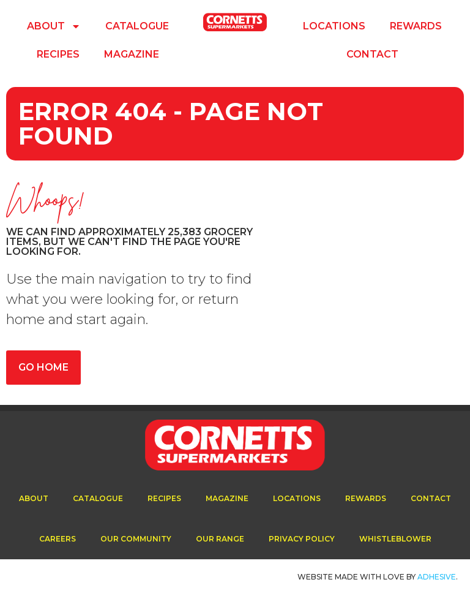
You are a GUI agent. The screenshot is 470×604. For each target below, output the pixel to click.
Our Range (220, 538)
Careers (57, 538)
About (54, 26)
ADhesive (436, 576)
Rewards (416, 26)
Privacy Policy (302, 538)
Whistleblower (395, 538)
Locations (334, 26)
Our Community (135, 538)
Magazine (131, 54)
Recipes (58, 54)
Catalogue (137, 26)
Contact (372, 54)
